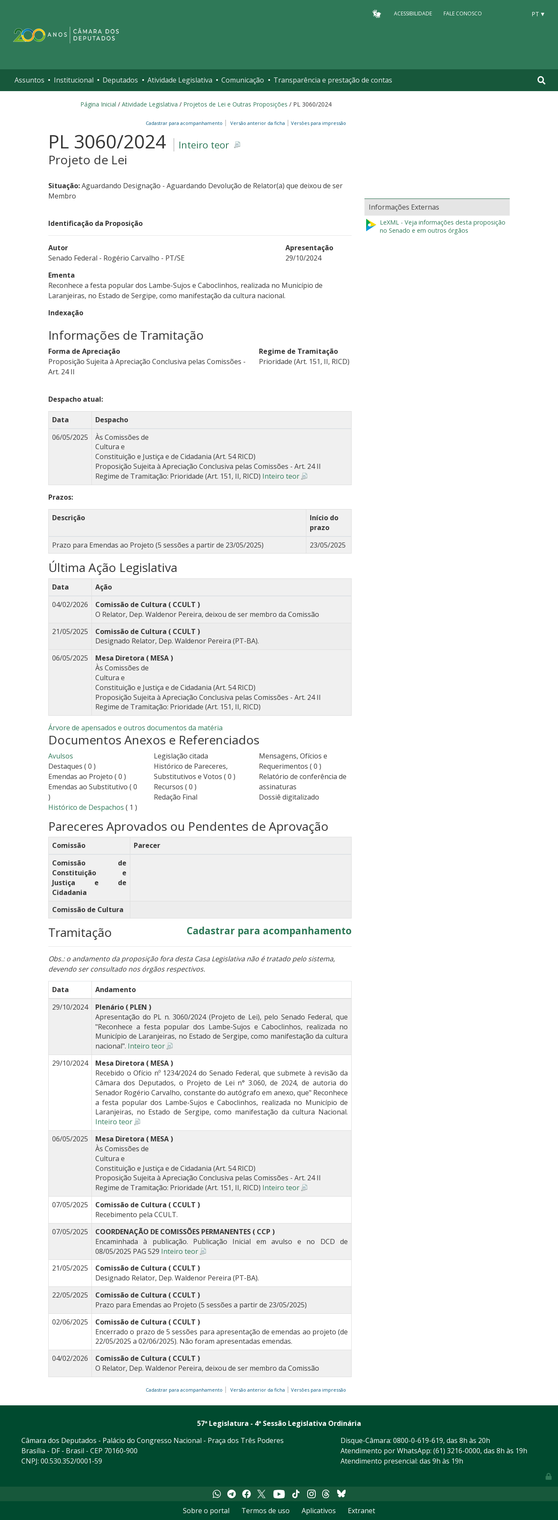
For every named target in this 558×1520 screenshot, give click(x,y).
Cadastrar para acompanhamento (185, 123)
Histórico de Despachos (86, 807)
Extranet (361, 1510)
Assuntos (29, 80)
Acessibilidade (413, 13)
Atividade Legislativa (179, 80)
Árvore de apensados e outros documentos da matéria (135, 727)
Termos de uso (265, 1510)
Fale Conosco (462, 13)
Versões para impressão (317, 123)
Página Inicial (98, 104)
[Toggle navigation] (541, 80)
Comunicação (242, 80)
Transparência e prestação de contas (332, 80)
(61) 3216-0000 (456, 1450)
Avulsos (60, 756)
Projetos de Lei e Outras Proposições (235, 104)
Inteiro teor (204, 144)
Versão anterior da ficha (258, 123)
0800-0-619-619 (418, 1440)
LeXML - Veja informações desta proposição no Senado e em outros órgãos (434, 226)
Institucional (74, 80)
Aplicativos (319, 1510)
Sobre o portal (206, 1510)
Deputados (120, 80)
